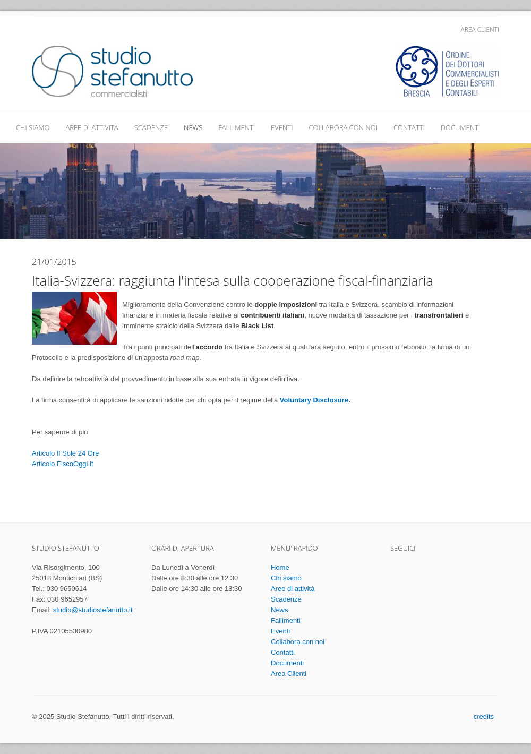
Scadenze (151, 127)
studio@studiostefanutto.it (93, 610)
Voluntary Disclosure (314, 400)
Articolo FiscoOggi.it (62, 464)
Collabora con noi (343, 127)
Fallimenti (236, 127)
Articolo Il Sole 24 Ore (65, 453)
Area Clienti (479, 29)
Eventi (282, 127)
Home (280, 567)
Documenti (460, 127)
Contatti (409, 127)
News (193, 127)
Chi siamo (32, 127)
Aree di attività (91, 127)
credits (484, 717)
